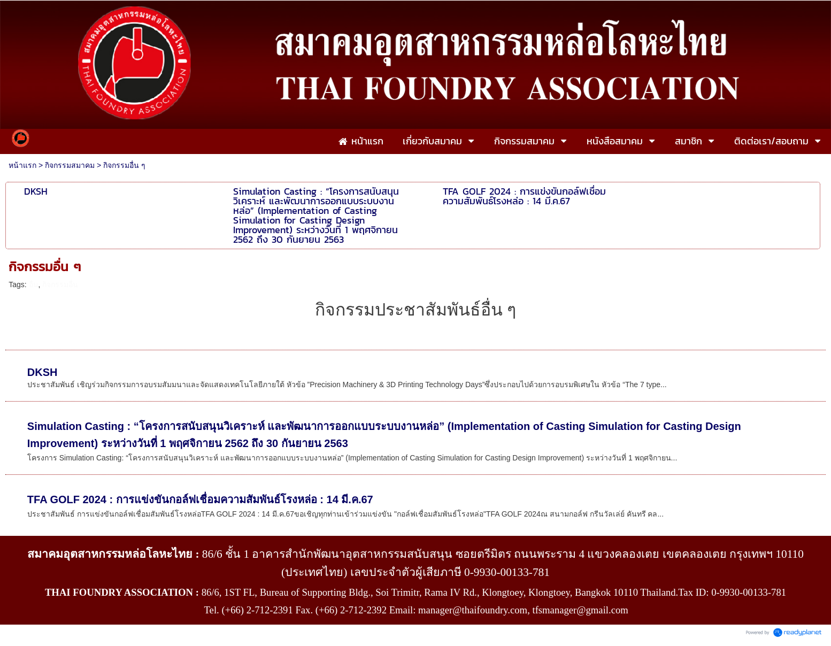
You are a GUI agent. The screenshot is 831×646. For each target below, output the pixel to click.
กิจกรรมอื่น (60, 284)
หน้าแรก (22, 165)
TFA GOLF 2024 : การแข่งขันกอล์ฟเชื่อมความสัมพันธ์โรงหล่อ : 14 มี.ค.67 (200, 499)
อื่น (34, 284)
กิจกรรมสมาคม (70, 165)
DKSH (42, 372)
